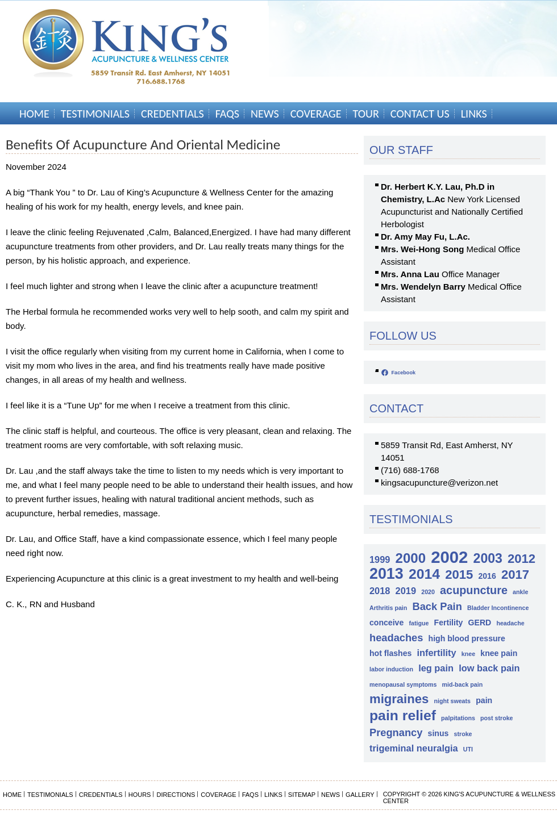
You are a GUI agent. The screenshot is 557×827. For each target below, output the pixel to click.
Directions (175, 794)
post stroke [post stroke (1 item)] (496, 718)
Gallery (360, 794)
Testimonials (95, 113)
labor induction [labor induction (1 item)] (391, 669)
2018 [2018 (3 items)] (379, 591)
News (265, 113)
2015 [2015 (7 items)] (459, 574)
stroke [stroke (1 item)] (463, 733)
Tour (366, 113)
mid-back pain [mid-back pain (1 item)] (462, 684)
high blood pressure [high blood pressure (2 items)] (467, 638)
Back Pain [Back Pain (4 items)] (437, 606)
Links (474, 113)
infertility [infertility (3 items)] (436, 653)
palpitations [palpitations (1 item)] (458, 718)
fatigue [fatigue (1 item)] (419, 623)
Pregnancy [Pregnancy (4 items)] (395, 732)
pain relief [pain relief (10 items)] (402, 715)
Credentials (172, 113)
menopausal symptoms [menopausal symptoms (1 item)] (403, 684)
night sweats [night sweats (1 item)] (452, 700)
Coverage (316, 113)
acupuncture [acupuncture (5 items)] (474, 590)
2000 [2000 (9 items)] (411, 558)
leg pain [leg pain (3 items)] (436, 668)
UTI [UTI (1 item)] (468, 749)
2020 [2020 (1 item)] (428, 591)
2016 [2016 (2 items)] (487, 575)
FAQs (227, 113)
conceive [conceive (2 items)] (386, 622)
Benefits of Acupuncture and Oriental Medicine (143, 144)
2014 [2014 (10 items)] (424, 574)
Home (34, 113)
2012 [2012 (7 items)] (521, 559)
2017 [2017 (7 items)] (515, 574)
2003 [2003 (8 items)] (487, 559)
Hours (139, 794)
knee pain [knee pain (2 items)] (498, 653)
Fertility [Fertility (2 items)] (448, 622)
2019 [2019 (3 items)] (406, 591)
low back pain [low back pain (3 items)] (489, 668)
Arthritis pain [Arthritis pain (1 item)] (388, 607)
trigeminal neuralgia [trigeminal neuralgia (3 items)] (413, 748)
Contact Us (420, 113)
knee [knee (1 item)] (468, 653)
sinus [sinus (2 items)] (438, 733)
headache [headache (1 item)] (510, 623)
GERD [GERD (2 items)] (480, 622)
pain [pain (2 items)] (484, 700)
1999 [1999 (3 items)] (379, 559)
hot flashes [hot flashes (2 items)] (390, 653)
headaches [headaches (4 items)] (396, 638)
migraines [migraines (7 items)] (399, 699)
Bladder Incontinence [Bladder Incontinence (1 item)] (498, 607)
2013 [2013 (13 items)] (386, 574)
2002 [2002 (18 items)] (449, 557)
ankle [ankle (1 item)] (520, 591)
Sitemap (301, 794)
